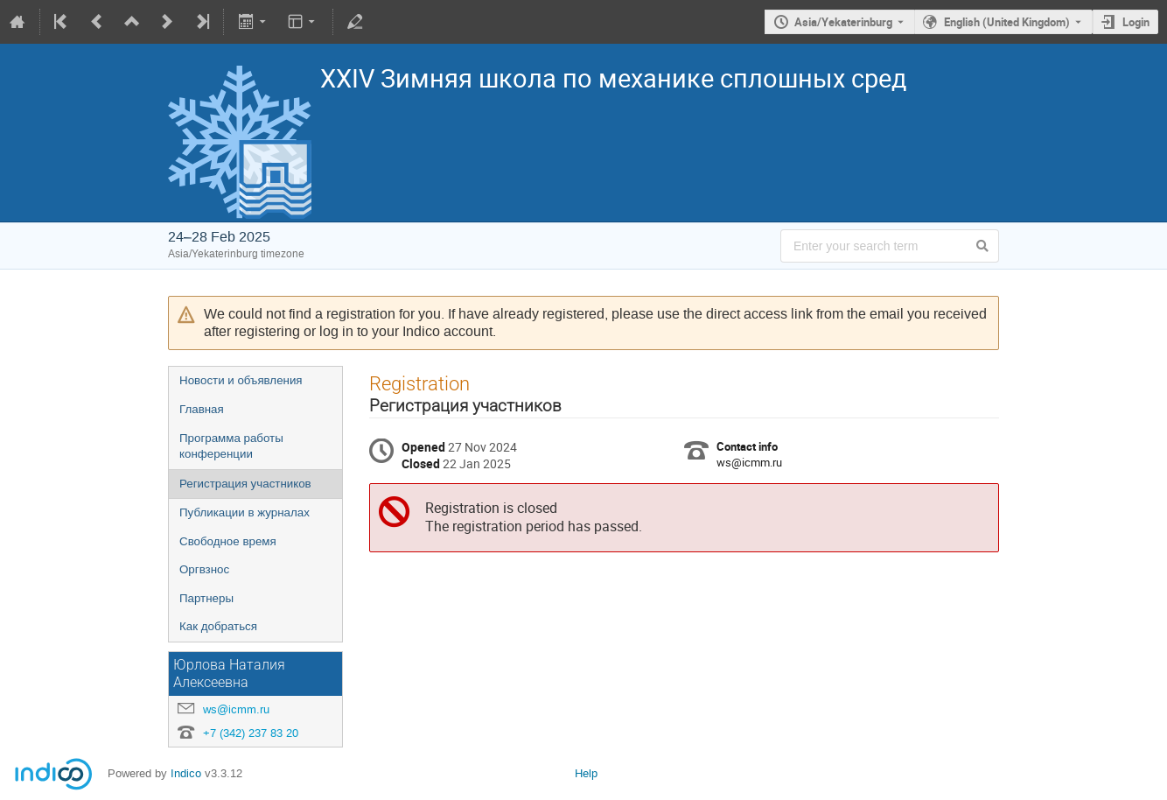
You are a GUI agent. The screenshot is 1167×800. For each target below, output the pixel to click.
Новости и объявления (241, 380)
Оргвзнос (204, 569)
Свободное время (227, 541)
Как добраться (218, 626)
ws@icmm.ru (236, 709)
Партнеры (206, 598)
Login (1136, 22)
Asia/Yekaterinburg (843, 22)
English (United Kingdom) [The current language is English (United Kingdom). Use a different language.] (1007, 22)
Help (586, 773)
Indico (186, 773)
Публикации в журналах (244, 512)
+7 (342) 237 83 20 (250, 733)
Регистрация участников (245, 483)
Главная (201, 409)
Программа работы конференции (231, 446)
